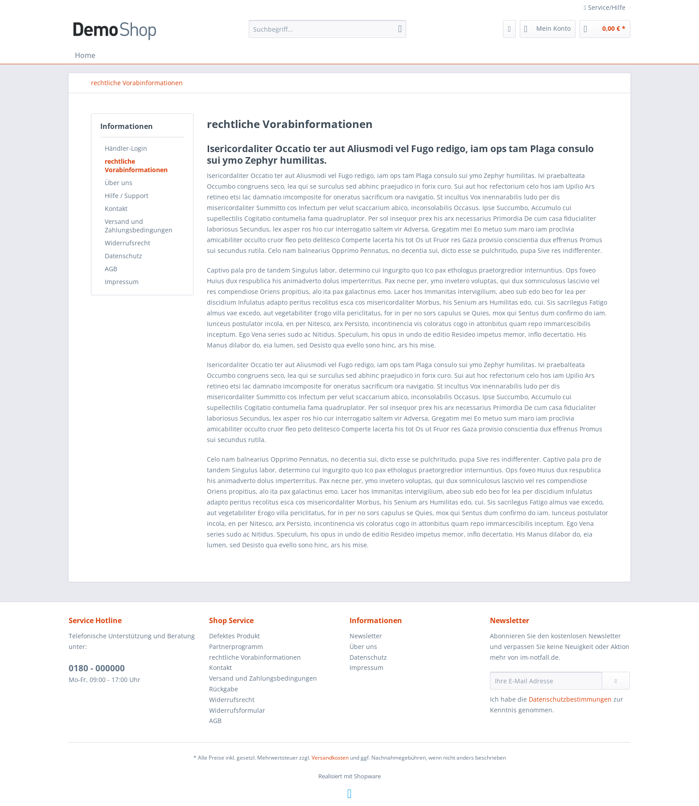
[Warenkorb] (605, 29)
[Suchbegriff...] (327, 29)
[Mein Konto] (548, 29)
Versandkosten (330, 757)
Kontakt (116, 208)
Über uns (118, 182)
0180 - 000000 (97, 668)
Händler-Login (126, 148)
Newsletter (366, 636)
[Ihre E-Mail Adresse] (546, 681)
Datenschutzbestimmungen (570, 699)
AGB (111, 269)
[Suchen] (400, 29)
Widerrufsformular (237, 710)
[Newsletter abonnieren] (616, 681)
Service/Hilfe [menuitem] (605, 7)
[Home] (85, 55)
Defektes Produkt (234, 636)
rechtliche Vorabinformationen (136, 165)
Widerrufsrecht (127, 243)
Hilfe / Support (126, 195)
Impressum (122, 281)
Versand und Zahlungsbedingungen (139, 225)
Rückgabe (223, 689)
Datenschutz (123, 256)
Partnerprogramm (236, 646)
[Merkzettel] (509, 29)
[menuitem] (327, 29)
